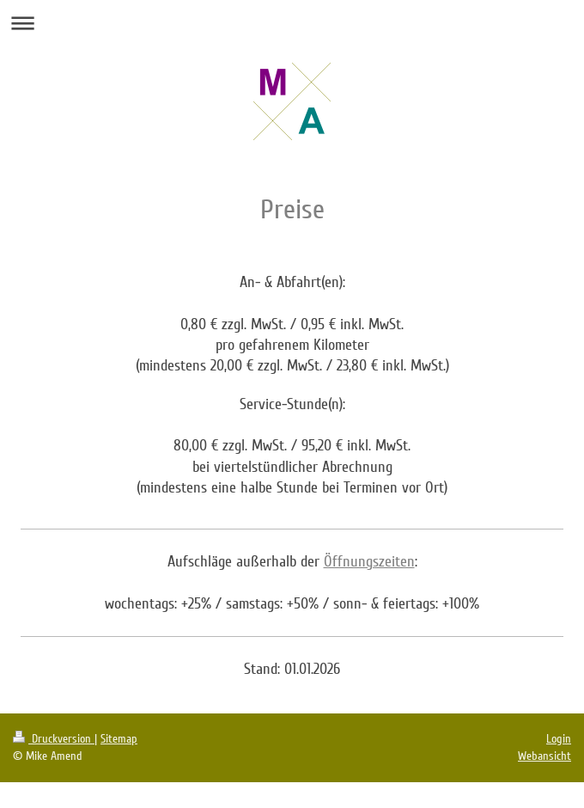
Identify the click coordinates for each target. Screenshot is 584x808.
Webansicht (544, 756)
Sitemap (118, 738)
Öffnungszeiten (369, 561)
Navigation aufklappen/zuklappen (292, 22)
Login (558, 738)
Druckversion (53, 738)
